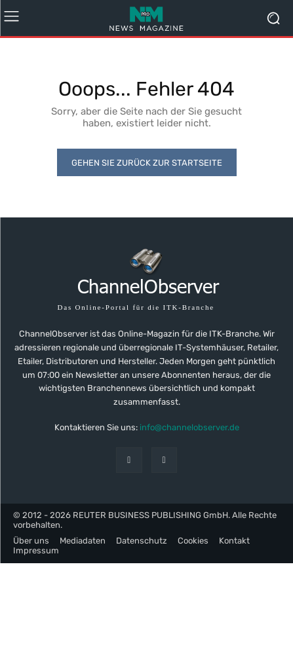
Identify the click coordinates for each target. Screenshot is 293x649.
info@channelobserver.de (189, 427)
